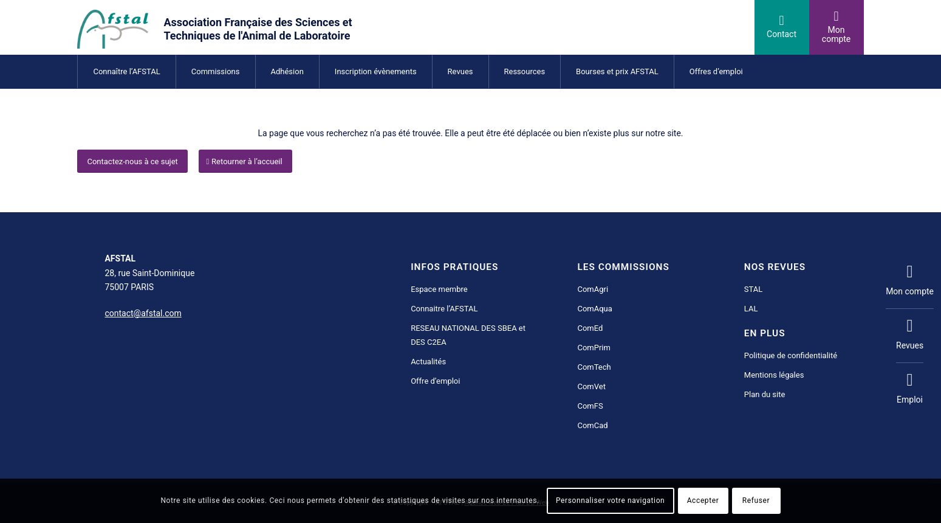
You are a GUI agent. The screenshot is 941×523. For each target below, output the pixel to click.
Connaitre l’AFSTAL (444, 308)
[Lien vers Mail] (782, 27)
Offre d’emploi (435, 381)
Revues (909, 334)
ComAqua (594, 308)
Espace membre (439, 289)
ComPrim (593, 347)
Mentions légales (774, 374)
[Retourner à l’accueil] (245, 161)
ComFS (590, 405)
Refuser (756, 500)
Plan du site (764, 394)
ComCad (592, 425)
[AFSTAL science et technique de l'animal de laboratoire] (235, 27)
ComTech (594, 367)
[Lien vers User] (836, 27)
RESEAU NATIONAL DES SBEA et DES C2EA (468, 335)
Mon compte (910, 280)
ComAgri (592, 289)
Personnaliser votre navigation (610, 500)
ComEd (590, 328)
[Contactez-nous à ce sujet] (132, 161)
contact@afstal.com (142, 313)
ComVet (591, 386)
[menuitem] (126, 71)
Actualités (428, 361)
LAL (751, 308)
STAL (753, 289)
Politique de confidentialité (790, 355)
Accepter (703, 500)
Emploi (910, 388)
